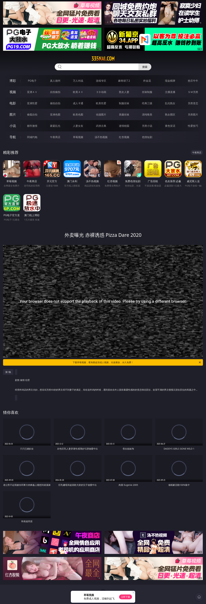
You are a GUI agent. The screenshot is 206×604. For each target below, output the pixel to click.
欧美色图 (78, 114)
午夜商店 (55, 137)
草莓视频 (78, 137)
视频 (12, 92)
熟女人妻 (124, 92)
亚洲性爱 (32, 103)
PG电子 (32, 80)
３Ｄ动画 (101, 92)
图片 (12, 114)
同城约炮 (32, 137)
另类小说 (147, 126)
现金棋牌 (170, 80)
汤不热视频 (101, 137)
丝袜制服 (147, 92)
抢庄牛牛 (193, 80)
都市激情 (32, 126)
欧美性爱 (101, 103)
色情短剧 (147, 137)
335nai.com (103, 58)
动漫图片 (101, 114)
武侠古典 (101, 126)
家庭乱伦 (55, 126)
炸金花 (147, 80)
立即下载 (125, 596)
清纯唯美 (147, 114)
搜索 (144, 67)
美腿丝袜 (124, 114)
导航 (12, 137)
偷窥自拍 (32, 114)
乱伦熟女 (170, 103)
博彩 (12, 80)
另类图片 (193, 114)
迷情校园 (124, 126)
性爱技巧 (193, 126)
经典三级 (147, 103)
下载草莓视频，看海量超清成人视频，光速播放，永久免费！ (137, 362)
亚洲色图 (55, 114)
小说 (12, 126)
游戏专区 (101, 80)
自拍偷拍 (55, 92)
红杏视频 (124, 137)
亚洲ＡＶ (32, 92)
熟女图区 (170, 114)
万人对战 (78, 80)
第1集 (8, 372)
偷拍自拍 (55, 103)
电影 (12, 103)
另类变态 (193, 103)
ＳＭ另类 (193, 92)
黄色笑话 (170, 126)
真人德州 (55, 80)
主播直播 (170, 92)
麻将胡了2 (124, 80)
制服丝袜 (124, 103)
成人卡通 (78, 103)
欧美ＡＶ (78, 92)
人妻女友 (78, 126)
